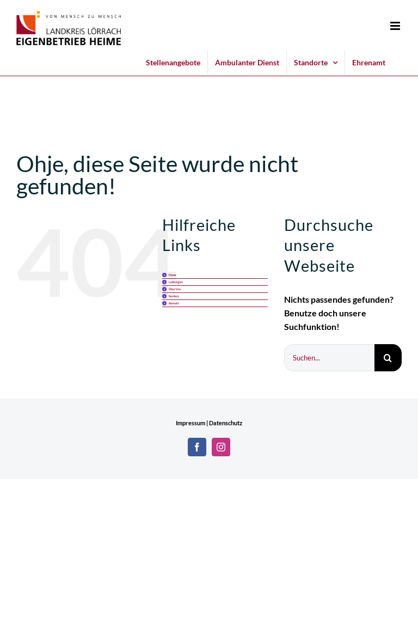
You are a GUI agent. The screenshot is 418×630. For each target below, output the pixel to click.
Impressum (190, 422)
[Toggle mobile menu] (396, 26)
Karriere (174, 296)
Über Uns (175, 289)
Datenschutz (225, 422)
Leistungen (176, 282)
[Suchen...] (329, 357)
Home (172, 275)
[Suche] (388, 357)
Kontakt (174, 303)
